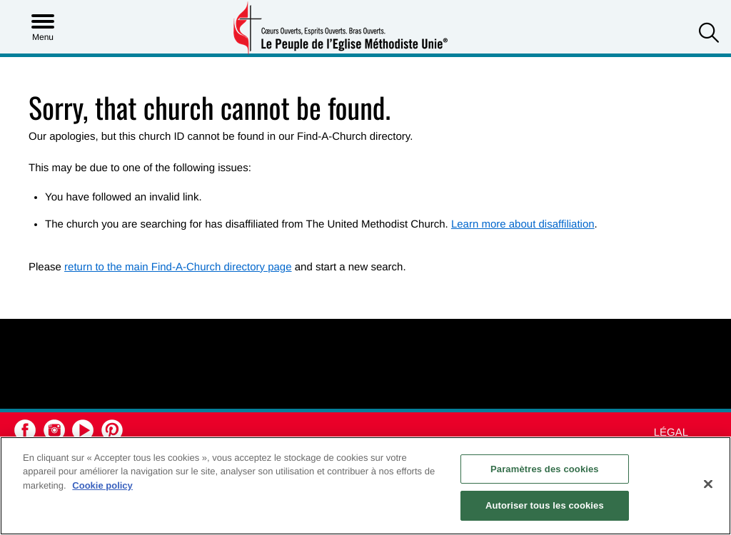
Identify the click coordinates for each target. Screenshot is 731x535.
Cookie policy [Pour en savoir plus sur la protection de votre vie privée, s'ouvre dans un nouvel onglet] (102, 485)
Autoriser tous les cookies (544, 505)
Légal (671, 433)
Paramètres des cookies (544, 469)
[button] (709, 34)
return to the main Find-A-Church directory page (177, 267)
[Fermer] (708, 483)
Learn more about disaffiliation (523, 224)
